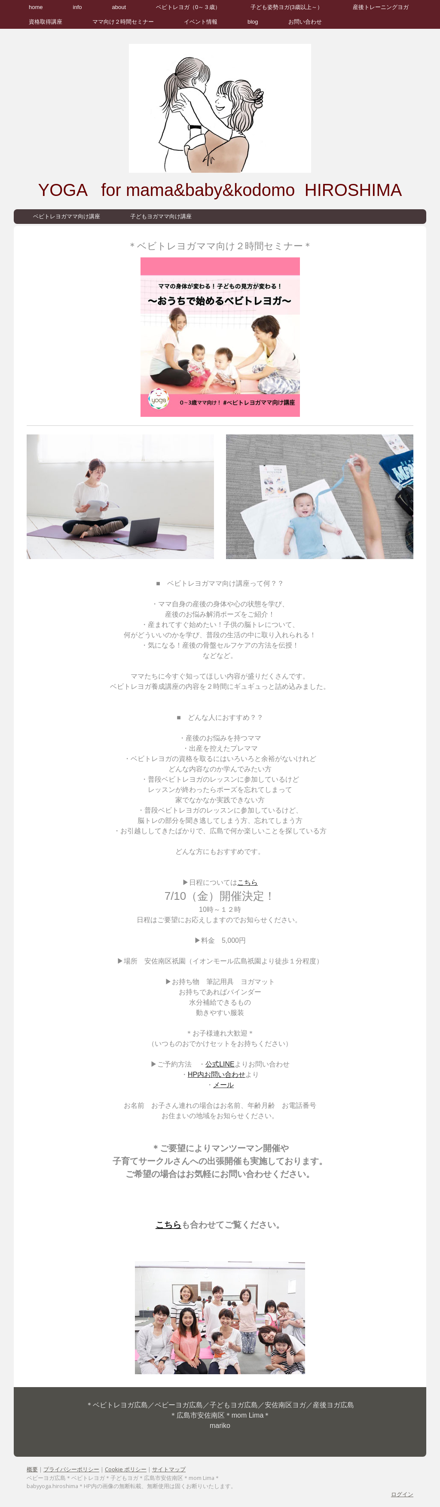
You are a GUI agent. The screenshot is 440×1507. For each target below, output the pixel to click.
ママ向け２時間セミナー (123, 21)
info (77, 7)
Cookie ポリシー (126, 1469)
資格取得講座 (45, 21)
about (119, 7)
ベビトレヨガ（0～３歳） (188, 7)
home (36, 7)
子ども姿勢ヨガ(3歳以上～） (287, 7)
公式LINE (220, 1064)
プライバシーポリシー (71, 1469)
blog (253, 21)
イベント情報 (200, 21)
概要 (32, 1469)
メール (223, 1084)
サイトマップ (169, 1469)
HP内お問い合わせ (216, 1074)
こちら (247, 882)
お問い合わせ (305, 21)
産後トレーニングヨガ (381, 7)
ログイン (402, 1494)
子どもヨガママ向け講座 (161, 216)
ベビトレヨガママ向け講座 (66, 216)
